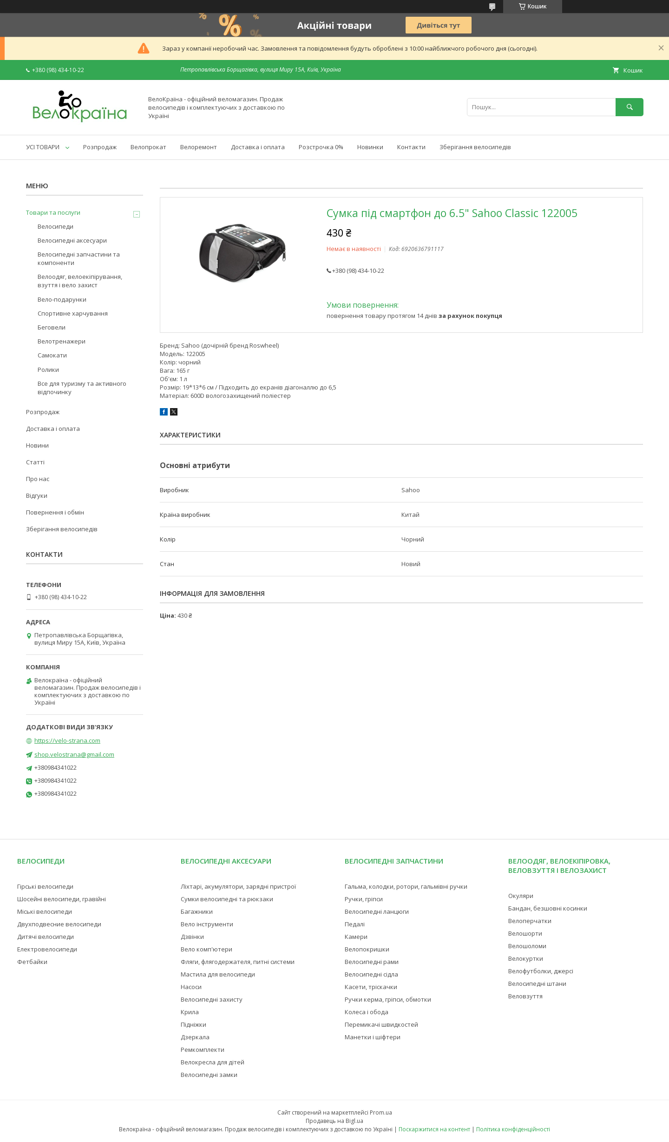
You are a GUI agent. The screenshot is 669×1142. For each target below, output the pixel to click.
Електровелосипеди (47, 949)
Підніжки (193, 1024)
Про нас (37, 479)
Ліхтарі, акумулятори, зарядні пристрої (238, 886)
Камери (356, 936)
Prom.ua (381, 1112)
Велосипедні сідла (371, 974)
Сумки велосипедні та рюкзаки (227, 899)
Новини (37, 445)
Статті (35, 462)
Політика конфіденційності (513, 1129)
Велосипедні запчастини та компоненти (79, 258)
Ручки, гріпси (364, 899)
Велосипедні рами (372, 961)
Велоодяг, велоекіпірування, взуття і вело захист (80, 280)
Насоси (191, 987)
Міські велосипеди (44, 911)
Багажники (197, 911)
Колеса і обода (366, 1012)
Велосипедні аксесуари (72, 240)
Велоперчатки (529, 921)
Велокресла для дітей (212, 1062)
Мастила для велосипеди (218, 974)
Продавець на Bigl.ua (334, 1121)
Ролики (48, 369)
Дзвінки (192, 936)
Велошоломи (527, 946)
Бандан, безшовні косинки (547, 908)
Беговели (52, 327)
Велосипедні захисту (212, 999)
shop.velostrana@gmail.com (74, 754)
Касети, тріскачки (371, 987)
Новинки (370, 147)
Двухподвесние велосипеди (59, 924)
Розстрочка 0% (321, 147)
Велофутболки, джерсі (540, 971)
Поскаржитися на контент (434, 1129)
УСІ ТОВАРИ (42, 147)
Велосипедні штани (537, 983)
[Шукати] (629, 107)
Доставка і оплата (258, 147)
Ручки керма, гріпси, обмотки (388, 999)
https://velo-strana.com (67, 740)
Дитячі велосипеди (45, 936)
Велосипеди (55, 226)
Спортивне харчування (73, 313)
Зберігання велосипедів (475, 147)
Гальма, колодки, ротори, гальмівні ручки (406, 886)
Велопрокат (148, 147)
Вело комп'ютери (206, 949)
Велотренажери (61, 341)
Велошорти (525, 933)
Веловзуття (525, 996)
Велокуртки (525, 958)
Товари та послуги (53, 212)
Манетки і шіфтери (372, 1037)
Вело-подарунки (62, 299)
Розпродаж (100, 147)
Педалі (355, 924)
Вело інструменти (207, 924)
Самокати (52, 355)
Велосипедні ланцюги (377, 911)
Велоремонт (198, 147)
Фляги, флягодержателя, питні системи (238, 961)
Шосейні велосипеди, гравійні (61, 899)
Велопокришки (367, 949)
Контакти (411, 147)
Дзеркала (195, 1037)
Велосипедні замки (209, 1074)
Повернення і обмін (55, 512)
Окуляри (520, 895)
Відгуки (36, 495)
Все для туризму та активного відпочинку (82, 387)
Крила (190, 1012)
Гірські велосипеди (45, 886)
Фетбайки (32, 961)
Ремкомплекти (202, 1049)
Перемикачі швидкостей (381, 1024)
